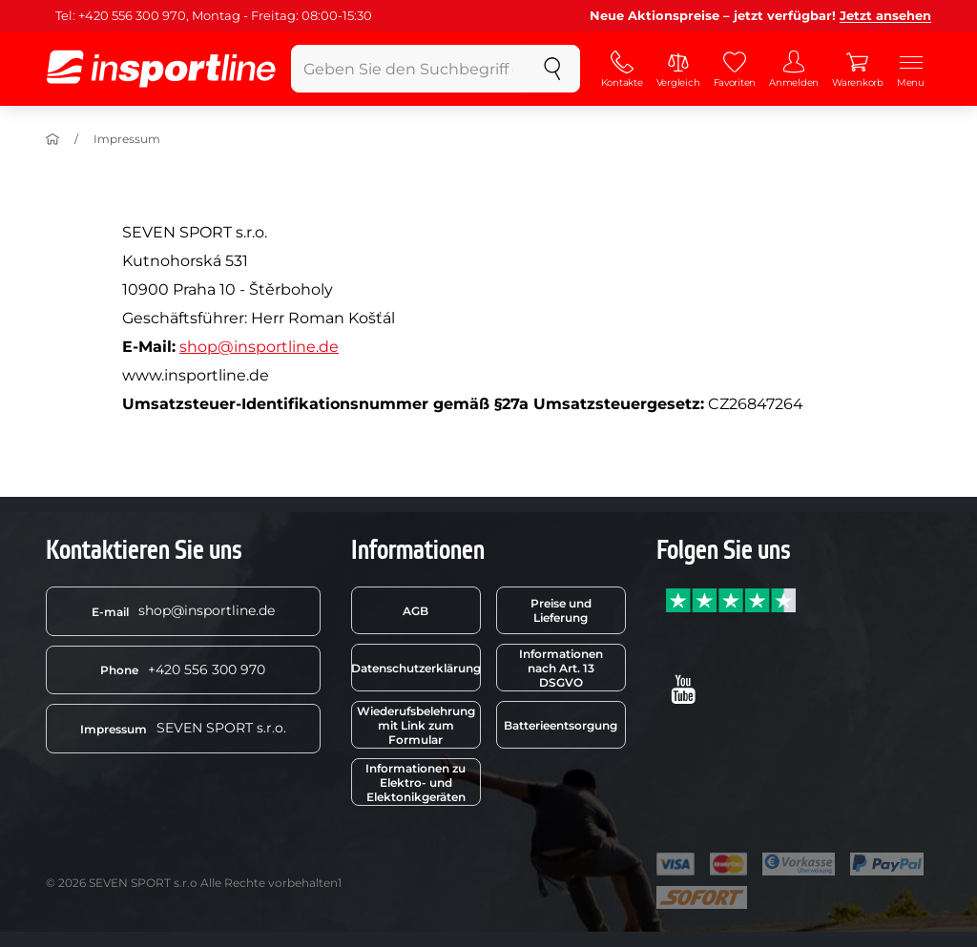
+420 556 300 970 (182, 669)
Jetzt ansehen (885, 15)
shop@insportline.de (259, 347)
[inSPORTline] (161, 68)
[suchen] (552, 69)
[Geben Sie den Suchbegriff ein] (408, 69)
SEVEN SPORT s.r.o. (183, 727)
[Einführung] (52, 139)
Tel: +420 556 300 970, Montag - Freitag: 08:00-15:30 (213, 15)
